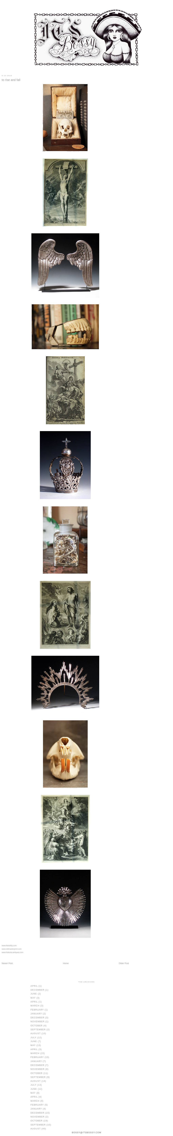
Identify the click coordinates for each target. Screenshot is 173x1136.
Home (66, 963)
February (37, 1010)
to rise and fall (11, 80)
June (34, 994)
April (34, 986)
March (35, 1006)
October (37, 1025)
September (38, 1029)
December (37, 990)
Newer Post (7, 963)
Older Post (124, 963)
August (36, 1033)
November (37, 1021)
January (36, 1014)
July (33, 1037)
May (33, 998)
